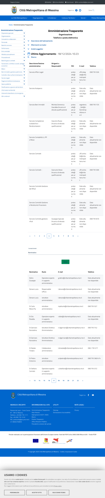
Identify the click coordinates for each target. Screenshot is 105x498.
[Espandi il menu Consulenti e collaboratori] (24, 39)
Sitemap (55, 410)
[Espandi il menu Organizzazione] (24, 36)
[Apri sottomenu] (20, 18)
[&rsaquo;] (78, 236)
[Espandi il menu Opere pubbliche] (24, 84)
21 (73, 380)
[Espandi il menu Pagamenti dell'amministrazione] (24, 81)
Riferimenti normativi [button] (38, 45)
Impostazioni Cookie (71, 452)
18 (58, 380)
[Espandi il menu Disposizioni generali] (24, 33)
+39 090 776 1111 (22, 415)
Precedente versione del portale (41, 424)
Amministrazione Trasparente (12, 30)
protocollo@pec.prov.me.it (21, 419)
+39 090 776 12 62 (19, 417)
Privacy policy (58, 486)
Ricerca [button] (33, 57)
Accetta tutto (37, 492)
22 (78, 380)
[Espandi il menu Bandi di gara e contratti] (24, 60)
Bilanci (34, 417)
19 (63, 380)
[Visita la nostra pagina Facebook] (72, 10)
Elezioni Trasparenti (37, 419)
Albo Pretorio (36, 412)
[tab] (65, 41)
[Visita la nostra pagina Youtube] (76, 10)
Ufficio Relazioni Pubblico (39, 422)
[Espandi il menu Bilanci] (24, 68)
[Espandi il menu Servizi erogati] (24, 78)
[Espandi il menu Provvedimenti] (24, 57)
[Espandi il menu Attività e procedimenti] (24, 54)
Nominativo (32, 252)
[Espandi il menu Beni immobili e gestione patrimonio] (24, 71)
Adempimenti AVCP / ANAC (40, 415)
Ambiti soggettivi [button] (37, 49)
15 (44, 380)
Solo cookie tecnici (58, 492)
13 (34, 380)
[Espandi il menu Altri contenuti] (24, 96)
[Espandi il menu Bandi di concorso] (24, 45)
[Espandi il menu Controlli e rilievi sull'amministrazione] (24, 75)
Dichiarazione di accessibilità (61, 412)
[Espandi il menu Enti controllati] (24, 51)
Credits (62, 452)
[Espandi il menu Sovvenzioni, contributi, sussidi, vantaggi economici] (24, 65)
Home (10, 25)
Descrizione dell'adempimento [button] (42, 41)
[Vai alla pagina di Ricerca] (92, 10)
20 (68, 380)
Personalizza (14, 492)
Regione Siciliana (14, 2)
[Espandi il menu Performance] (24, 48)
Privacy (77, 410)
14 (39, 380)
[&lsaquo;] (30, 236)
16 (49, 380)
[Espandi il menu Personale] (24, 42)
